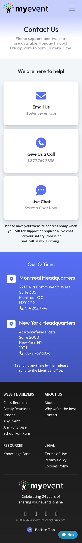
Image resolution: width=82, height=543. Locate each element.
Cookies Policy (56, 466)
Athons (9, 415)
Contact (51, 415)
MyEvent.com (33, 519)
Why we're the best (60, 408)
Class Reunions (15, 402)
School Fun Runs (17, 433)
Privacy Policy (55, 460)
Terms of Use (56, 453)
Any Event (11, 421)
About (50, 402)
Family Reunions (16, 408)
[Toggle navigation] (72, 8)
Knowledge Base (17, 453)
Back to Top (41, 529)
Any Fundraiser (15, 427)
